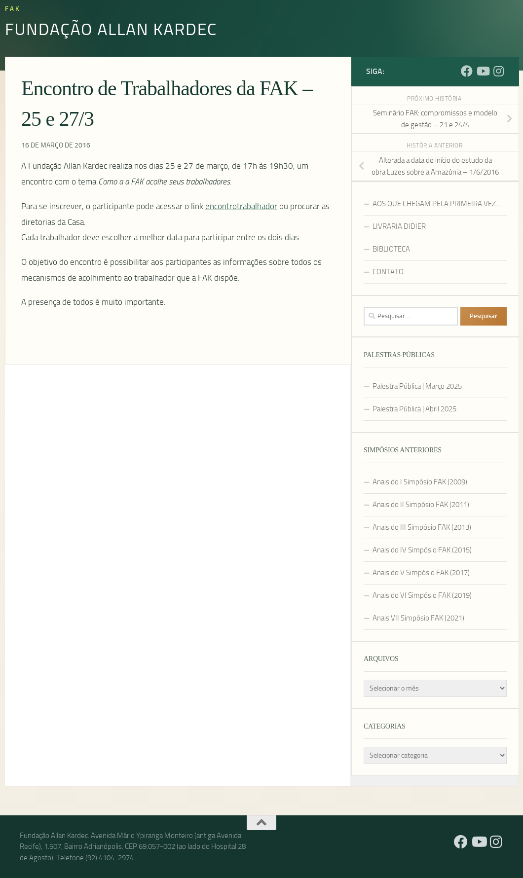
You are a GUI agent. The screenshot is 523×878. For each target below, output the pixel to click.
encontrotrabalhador (241, 206)
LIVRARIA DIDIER (399, 226)
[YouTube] (482, 71)
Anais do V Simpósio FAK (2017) (421, 572)
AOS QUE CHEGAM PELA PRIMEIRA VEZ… (437, 203)
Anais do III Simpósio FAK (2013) (422, 527)
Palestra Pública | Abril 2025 (414, 408)
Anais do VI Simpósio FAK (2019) (422, 595)
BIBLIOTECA (391, 249)
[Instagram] (498, 71)
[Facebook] (467, 71)
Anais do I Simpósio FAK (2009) (420, 481)
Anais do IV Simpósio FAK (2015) (422, 550)
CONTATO (388, 271)
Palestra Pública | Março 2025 (417, 386)
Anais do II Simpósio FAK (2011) (421, 504)
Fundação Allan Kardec (111, 28)
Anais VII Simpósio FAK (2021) (418, 618)
